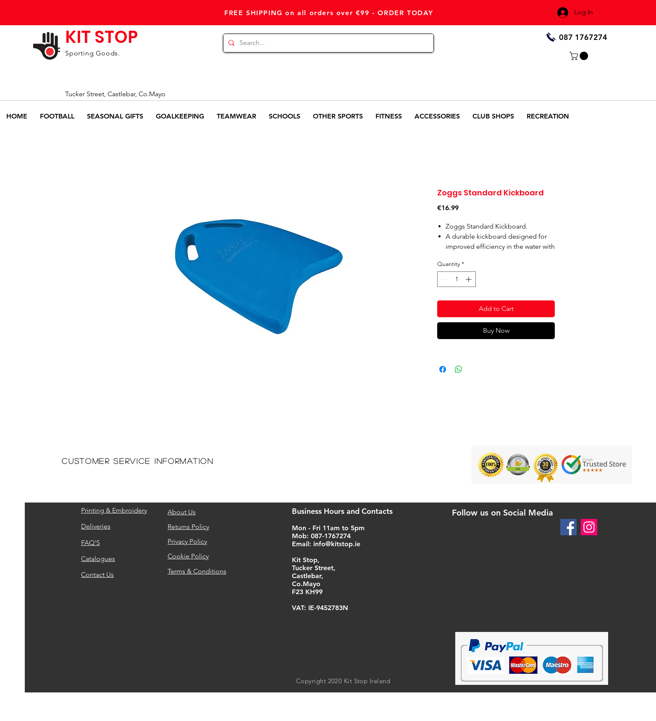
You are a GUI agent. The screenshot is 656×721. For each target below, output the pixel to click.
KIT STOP (101, 37)
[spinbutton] (456, 279)
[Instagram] (589, 527)
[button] (579, 56)
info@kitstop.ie (336, 544)
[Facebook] (568, 527)
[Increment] (469, 279)
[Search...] (327, 43)
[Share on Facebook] (443, 369)
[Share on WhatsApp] (459, 369)
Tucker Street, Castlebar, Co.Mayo (115, 94)
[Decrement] (443, 279)
